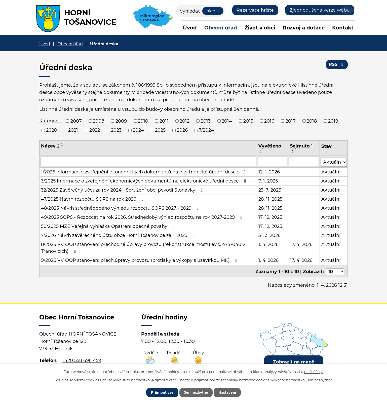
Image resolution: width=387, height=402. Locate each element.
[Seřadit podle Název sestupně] (62, 146)
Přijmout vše (160, 392)
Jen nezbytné (196, 392)
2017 (291, 121)
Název (50, 146)
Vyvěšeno (270, 146)
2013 (206, 121)
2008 (98, 121)
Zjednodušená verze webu (320, 10)
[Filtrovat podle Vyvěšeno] (273, 161)
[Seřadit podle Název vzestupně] (62, 144)
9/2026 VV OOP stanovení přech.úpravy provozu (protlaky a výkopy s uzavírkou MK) (140, 260)
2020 (51, 130)
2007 (76, 121)
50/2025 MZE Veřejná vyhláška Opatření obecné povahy (109, 226)
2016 (269, 121)
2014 (227, 121)
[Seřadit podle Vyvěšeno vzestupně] (261, 151)
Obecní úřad (220, 28)
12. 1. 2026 (269, 171)
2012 (184, 121)
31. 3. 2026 (270, 235)
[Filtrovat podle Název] (148, 161)
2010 (143, 121)
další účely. (313, 371)
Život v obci (260, 28)
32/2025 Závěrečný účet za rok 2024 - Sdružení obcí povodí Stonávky (123, 189)
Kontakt (343, 28)
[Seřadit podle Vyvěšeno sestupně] (261, 153)
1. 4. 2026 (269, 244)
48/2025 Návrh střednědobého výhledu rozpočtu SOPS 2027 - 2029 (121, 207)
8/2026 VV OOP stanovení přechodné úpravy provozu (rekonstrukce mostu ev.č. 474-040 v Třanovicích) (143, 247)
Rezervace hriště (255, 10)
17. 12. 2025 (270, 217)
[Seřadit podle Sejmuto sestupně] (293, 153)
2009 (121, 121)
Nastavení (229, 392)
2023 (116, 130)
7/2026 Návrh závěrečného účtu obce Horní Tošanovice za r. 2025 (119, 235)
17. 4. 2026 (301, 244)
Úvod (190, 28)
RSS (336, 65)
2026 (182, 130)
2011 (164, 121)
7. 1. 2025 (268, 180)
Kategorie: (50, 121)
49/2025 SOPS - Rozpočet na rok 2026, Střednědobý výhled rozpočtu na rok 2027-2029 (142, 217)
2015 (248, 121)
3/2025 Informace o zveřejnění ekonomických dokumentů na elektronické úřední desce (144, 180)
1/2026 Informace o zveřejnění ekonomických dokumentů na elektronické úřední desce (144, 171)
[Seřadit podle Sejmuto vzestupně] (293, 151)
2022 (94, 130)
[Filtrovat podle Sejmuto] (304, 161)
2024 (138, 130)
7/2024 (206, 130)
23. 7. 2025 (270, 189)
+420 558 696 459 (81, 359)
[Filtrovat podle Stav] (334, 161)
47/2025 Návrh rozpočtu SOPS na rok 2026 (93, 198)
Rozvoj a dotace (304, 28)
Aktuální (330, 171)
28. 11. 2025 (271, 198)
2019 (333, 121)
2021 (73, 130)
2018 (312, 121)
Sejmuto (301, 146)
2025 (160, 130)
